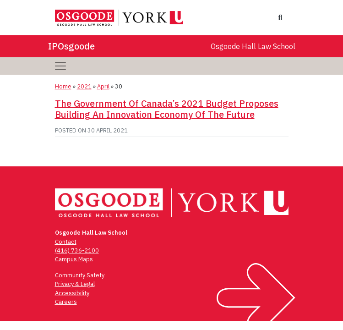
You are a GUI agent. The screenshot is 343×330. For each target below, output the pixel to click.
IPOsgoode (71, 46)
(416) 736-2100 (77, 250)
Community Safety (79, 275)
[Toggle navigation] (60, 66)
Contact (65, 242)
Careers (66, 302)
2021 (84, 86)
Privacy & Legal (75, 284)
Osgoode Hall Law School (253, 46)
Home (63, 86)
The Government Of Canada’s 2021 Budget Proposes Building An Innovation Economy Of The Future (166, 109)
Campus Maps (74, 259)
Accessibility (72, 293)
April (103, 86)
